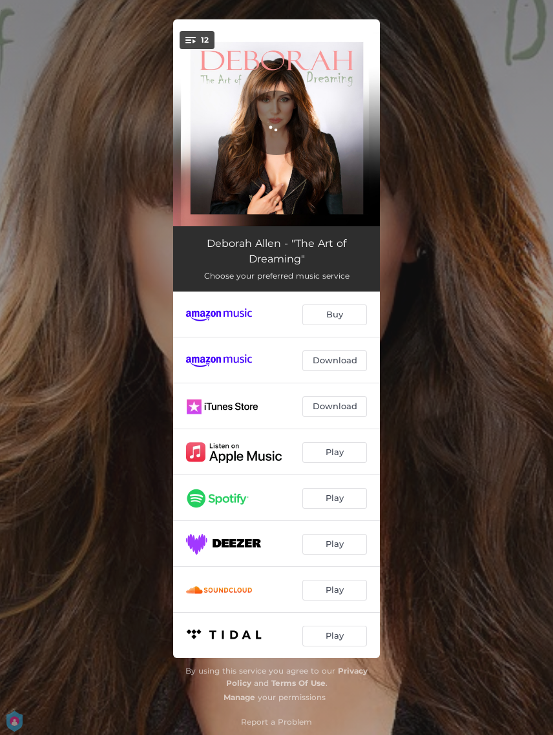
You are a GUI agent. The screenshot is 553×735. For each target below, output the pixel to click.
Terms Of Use (298, 683)
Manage (239, 697)
